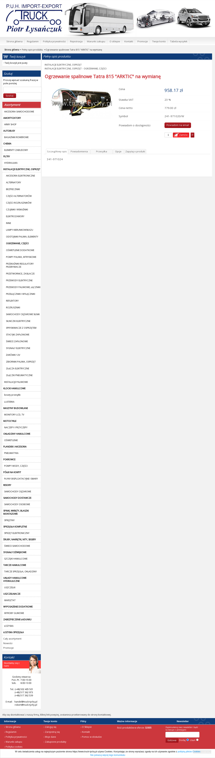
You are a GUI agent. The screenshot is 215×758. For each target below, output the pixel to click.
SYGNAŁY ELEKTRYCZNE (18, 348)
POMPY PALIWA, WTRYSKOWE (21, 257)
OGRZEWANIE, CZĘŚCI (95, 68)
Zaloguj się (50, 727)
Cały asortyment (12, 638)
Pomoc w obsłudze (92, 736)
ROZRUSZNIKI (13, 307)
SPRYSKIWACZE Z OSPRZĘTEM (21, 327)
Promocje (8, 647)
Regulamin (11, 731)
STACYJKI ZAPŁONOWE (17, 334)
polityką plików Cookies (189, 751)
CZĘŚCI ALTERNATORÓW (19, 196)
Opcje (118, 151)
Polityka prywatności (16, 736)
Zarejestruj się (52, 731)
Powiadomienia (79, 151)
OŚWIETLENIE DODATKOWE (20, 250)
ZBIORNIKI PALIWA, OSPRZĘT (21, 361)
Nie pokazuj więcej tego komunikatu (107, 755)
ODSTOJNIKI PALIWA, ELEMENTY (22, 236)
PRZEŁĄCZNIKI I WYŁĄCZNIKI (20, 294)
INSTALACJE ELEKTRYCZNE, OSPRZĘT (63, 64)
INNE (8, 223)
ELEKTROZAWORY (15, 216)
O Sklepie (87, 727)
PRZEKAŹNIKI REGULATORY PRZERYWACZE (20, 265)
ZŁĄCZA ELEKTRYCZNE (17, 368)
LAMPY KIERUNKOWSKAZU (19, 229)
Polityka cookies (14, 746)
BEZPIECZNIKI (13, 189)
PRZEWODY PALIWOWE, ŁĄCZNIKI (23, 287)
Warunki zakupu (14, 741)
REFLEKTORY (12, 300)
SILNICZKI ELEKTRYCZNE (18, 321)
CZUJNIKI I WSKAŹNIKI (17, 209)
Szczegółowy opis (57, 151)
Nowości (7, 643)
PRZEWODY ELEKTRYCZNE (19, 280)
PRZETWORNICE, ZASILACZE (20, 273)
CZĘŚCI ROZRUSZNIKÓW (18, 202)
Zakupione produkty (55, 741)
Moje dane (50, 736)
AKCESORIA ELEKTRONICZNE (20, 175)
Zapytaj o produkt (135, 151)
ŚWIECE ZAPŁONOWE (17, 341)
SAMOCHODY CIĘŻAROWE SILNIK (23, 314)
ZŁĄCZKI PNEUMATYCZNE (19, 375)
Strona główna (13, 727)
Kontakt (86, 731)
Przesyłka (101, 151)
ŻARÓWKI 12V (13, 354)
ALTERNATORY (13, 182)
